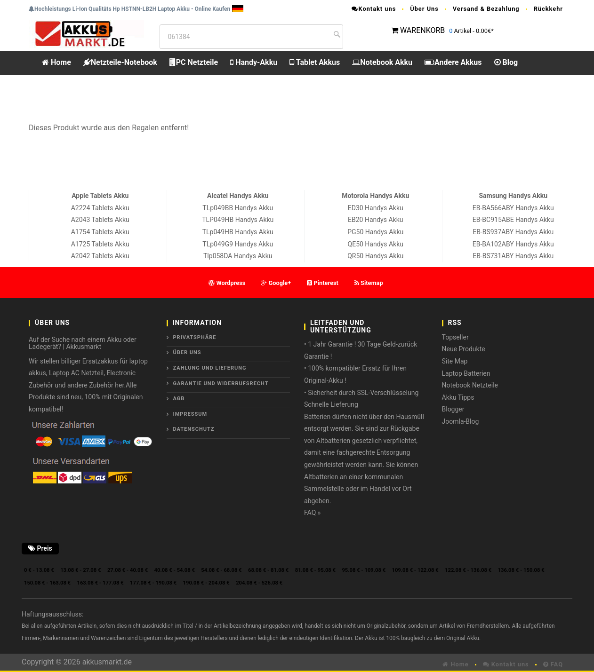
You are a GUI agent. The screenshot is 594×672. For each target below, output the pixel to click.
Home (56, 62)
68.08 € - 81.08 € (268, 570)
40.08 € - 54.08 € (174, 570)
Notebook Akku (382, 62)
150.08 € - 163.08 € (47, 583)
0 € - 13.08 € (39, 570)
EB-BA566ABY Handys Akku (513, 208)
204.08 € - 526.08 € (259, 583)
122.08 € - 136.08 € (468, 570)
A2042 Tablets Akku (100, 256)
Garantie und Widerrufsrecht (221, 383)
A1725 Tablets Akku (100, 244)
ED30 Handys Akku (375, 208)
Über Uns (424, 8)
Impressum (190, 414)
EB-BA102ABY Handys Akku (513, 244)
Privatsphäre (195, 337)
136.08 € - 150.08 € (521, 570)
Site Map (455, 361)
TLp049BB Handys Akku (237, 208)
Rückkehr (548, 8)
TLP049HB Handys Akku (237, 219)
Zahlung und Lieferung (210, 368)
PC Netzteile (193, 62)
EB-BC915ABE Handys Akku (513, 219)
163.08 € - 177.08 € (100, 583)
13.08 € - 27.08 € (80, 570)
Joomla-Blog (460, 421)
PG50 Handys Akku (375, 232)
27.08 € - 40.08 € (127, 570)
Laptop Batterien (466, 373)
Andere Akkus (453, 62)
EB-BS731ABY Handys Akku (513, 256)
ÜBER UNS (187, 352)
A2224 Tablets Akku (100, 208)
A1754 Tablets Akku (100, 232)
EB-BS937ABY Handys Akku (513, 232)
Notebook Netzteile (470, 385)
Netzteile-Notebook (120, 62)
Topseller (455, 337)
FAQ (553, 664)
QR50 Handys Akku (375, 256)
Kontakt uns (374, 8)
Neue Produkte (463, 349)
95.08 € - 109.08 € (363, 570)
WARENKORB (422, 30)
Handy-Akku (253, 62)
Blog (506, 62)
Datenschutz (194, 429)
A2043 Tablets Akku (100, 219)
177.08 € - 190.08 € (153, 583)
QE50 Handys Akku (375, 244)
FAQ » (312, 512)
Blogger (453, 409)
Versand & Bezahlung (486, 8)
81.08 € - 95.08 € (315, 570)
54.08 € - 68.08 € (221, 570)
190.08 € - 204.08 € (206, 583)
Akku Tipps (458, 397)
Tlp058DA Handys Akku (237, 256)
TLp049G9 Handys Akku (237, 244)
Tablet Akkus (314, 62)
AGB (179, 398)
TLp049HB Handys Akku (237, 232)
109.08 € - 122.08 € (415, 570)
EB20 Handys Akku (375, 219)
